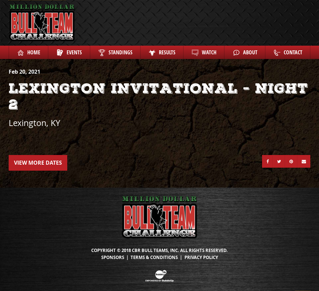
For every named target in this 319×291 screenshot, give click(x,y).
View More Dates (38, 162)
